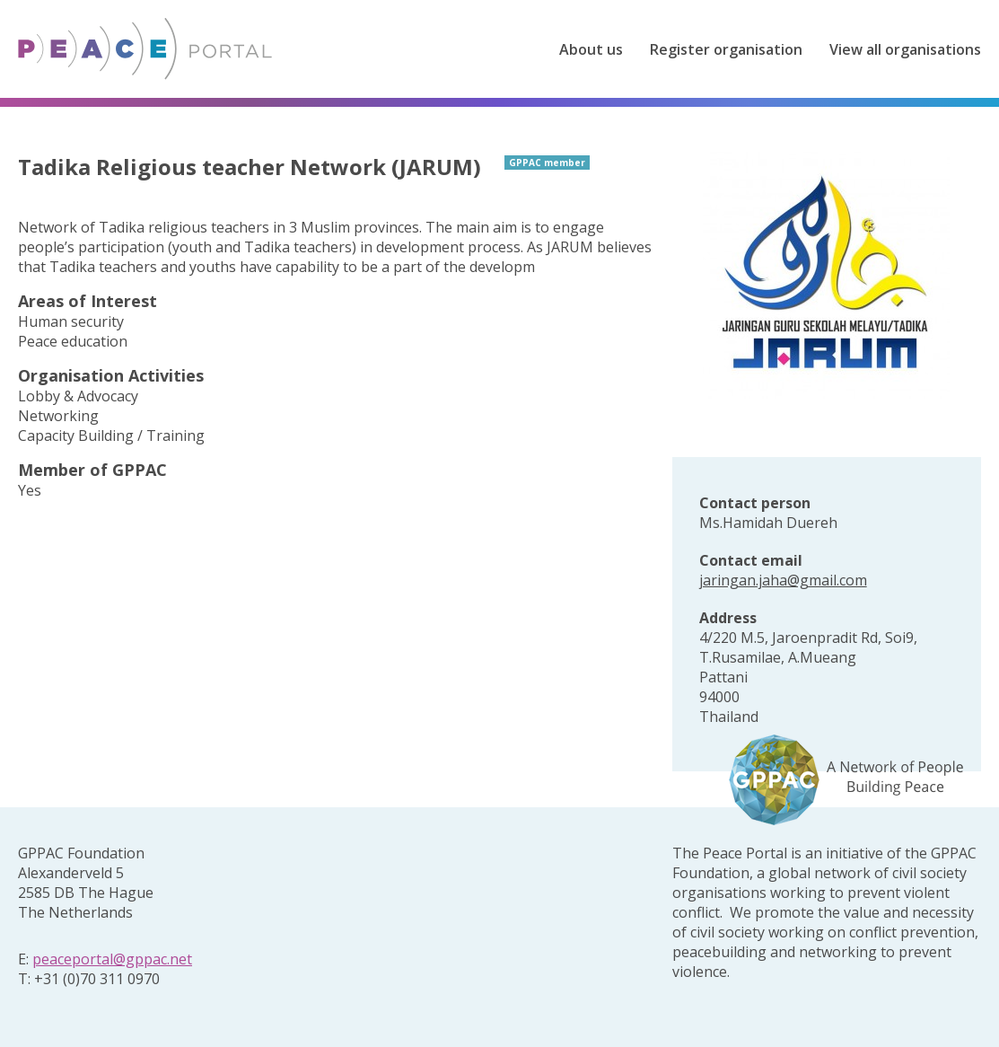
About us (591, 49)
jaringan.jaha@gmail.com (783, 580)
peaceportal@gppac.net (112, 959)
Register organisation (726, 49)
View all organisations (905, 49)
